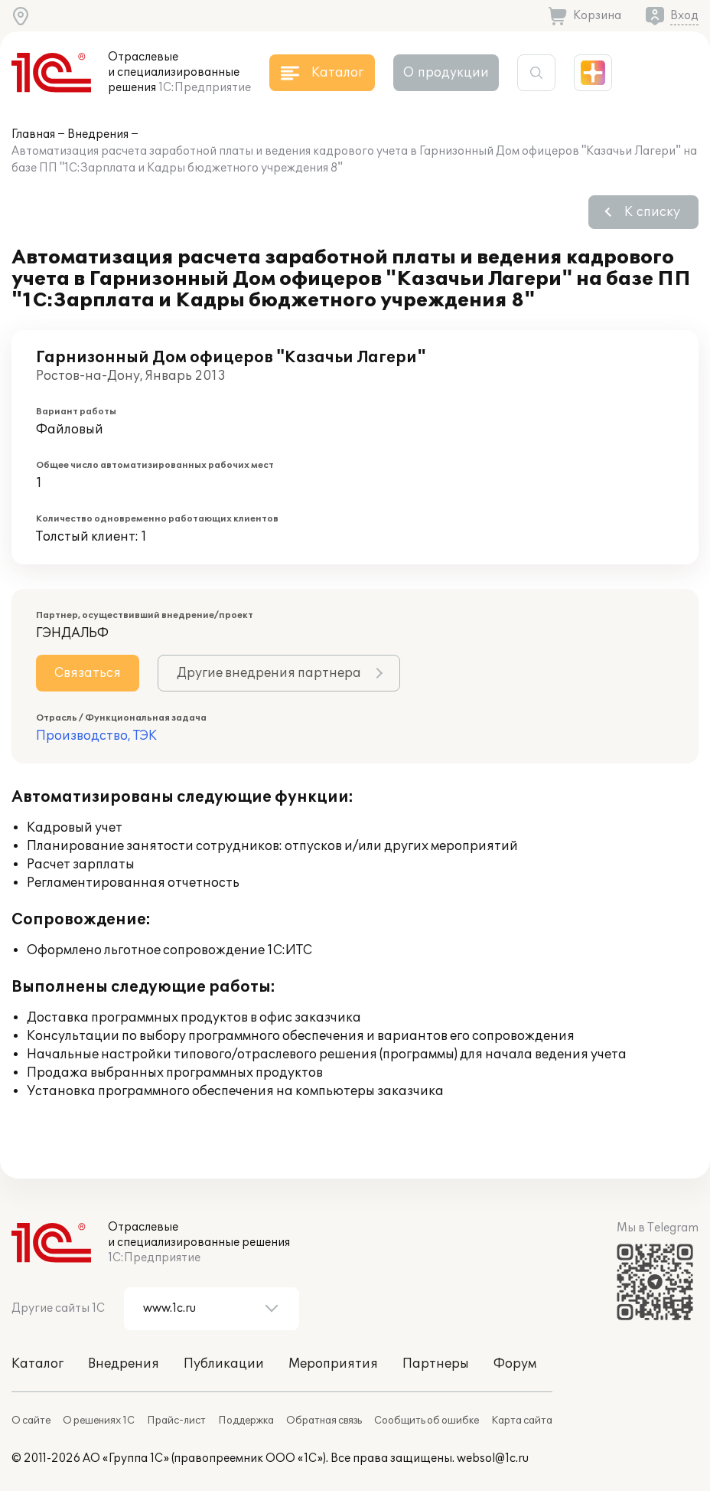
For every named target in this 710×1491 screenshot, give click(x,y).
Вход (684, 15)
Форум (514, 1364)
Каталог (37, 1364)
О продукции (446, 72)
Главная (33, 134)
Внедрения (98, 134)
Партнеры (435, 1364)
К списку (652, 212)
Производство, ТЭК (96, 736)
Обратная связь (324, 1420)
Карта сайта (521, 1420)
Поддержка (246, 1420)
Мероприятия (333, 1364)
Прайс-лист (176, 1420)
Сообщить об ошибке (426, 1420)
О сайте (30, 1420)
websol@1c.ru (493, 1458)
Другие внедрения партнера (269, 673)
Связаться (87, 673)
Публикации (224, 1364)
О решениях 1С (99, 1420)
